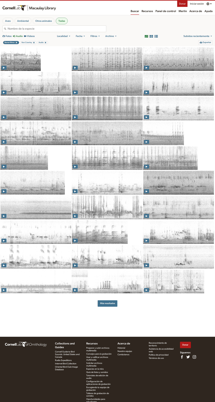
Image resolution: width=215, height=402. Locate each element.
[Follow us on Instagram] (194, 357)
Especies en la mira (95, 369)
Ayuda (208, 11)
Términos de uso (156, 358)
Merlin (183, 11)
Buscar (135, 11)
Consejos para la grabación (99, 354)
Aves (8, 21)
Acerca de (195, 11)
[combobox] (57, 29)
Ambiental (23, 21)
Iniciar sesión (197, 4)
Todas (61, 21)
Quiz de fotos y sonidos (97, 372)
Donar (182, 4)
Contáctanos (123, 354)
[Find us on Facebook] (182, 357)
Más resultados (107, 303)
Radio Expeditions (63, 360)
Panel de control (165, 11)
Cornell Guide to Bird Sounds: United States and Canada (67, 354)
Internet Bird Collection (65, 364)
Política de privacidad (158, 355)
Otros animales (43, 21)
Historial (121, 348)
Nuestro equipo (125, 351)
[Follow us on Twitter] (188, 357)
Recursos (147, 11)
